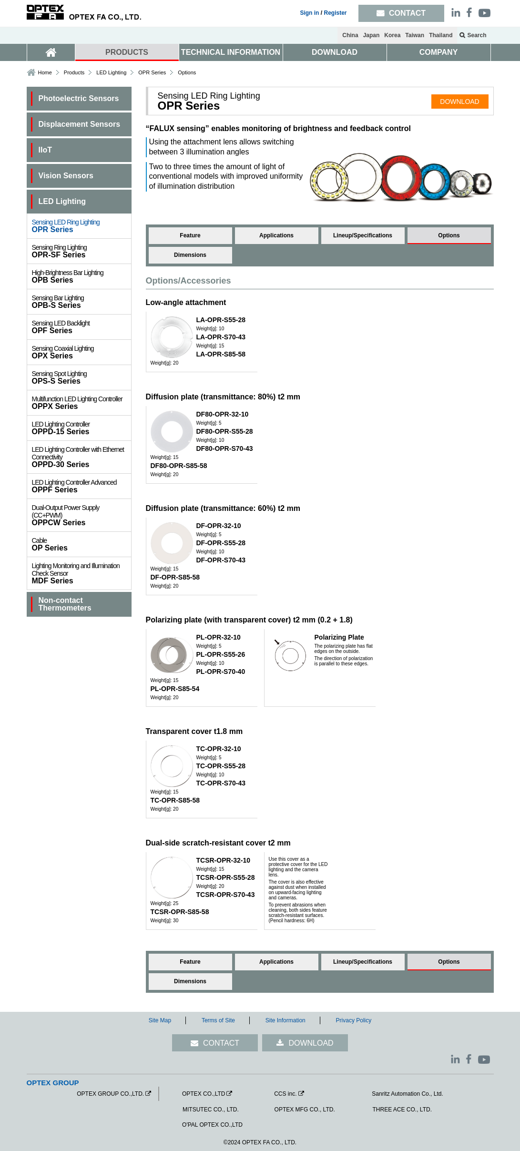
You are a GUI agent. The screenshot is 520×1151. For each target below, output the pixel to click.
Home (45, 72)
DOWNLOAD (334, 52)
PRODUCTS (126, 52)
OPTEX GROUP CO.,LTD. (110, 1093)
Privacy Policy (354, 1020)
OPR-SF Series (81, 251)
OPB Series (81, 276)
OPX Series (81, 352)
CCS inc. (285, 1093)
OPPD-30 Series (81, 457)
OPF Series (81, 327)
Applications (276, 235)
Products (74, 72)
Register (335, 13)
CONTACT (221, 1043)
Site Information (285, 1020)
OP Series (81, 544)
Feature (190, 235)
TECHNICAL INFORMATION (230, 52)
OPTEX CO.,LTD (203, 1093)
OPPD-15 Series (81, 428)
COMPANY (438, 52)
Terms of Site (218, 1020)
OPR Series (81, 226)
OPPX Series (81, 402)
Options (448, 235)
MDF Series (81, 573)
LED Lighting (111, 72)
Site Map (160, 1020)
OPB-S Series (81, 301)
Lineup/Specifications (362, 235)
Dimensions (190, 255)
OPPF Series (81, 486)
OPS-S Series (81, 377)
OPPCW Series (81, 515)
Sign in (309, 13)
